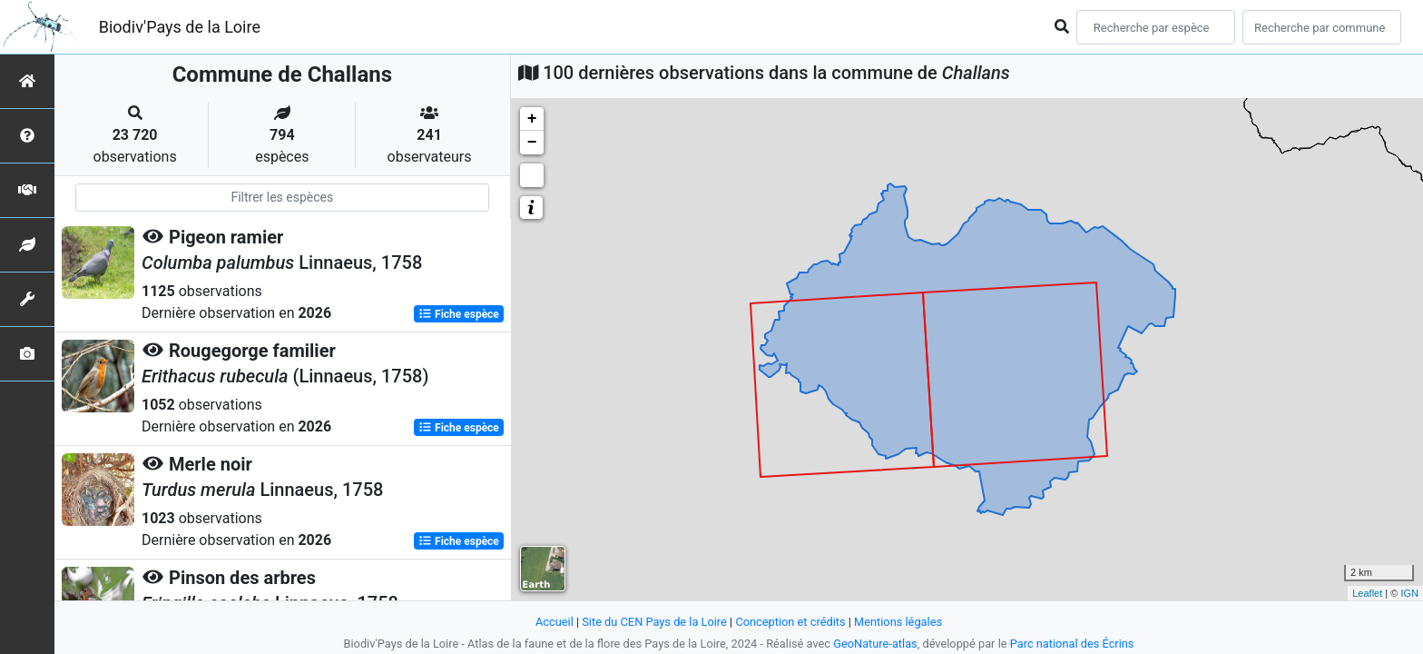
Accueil (554, 622)
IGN (1409, 593)
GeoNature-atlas (875, 643)
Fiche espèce (458, 314)
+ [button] (532, 119)
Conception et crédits (790, 622)
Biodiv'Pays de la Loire (179, 26)
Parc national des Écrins (1072, 643)
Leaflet (1367, 593)
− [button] (532, 143)
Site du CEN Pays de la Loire (654, 622)
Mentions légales (898, 622)
